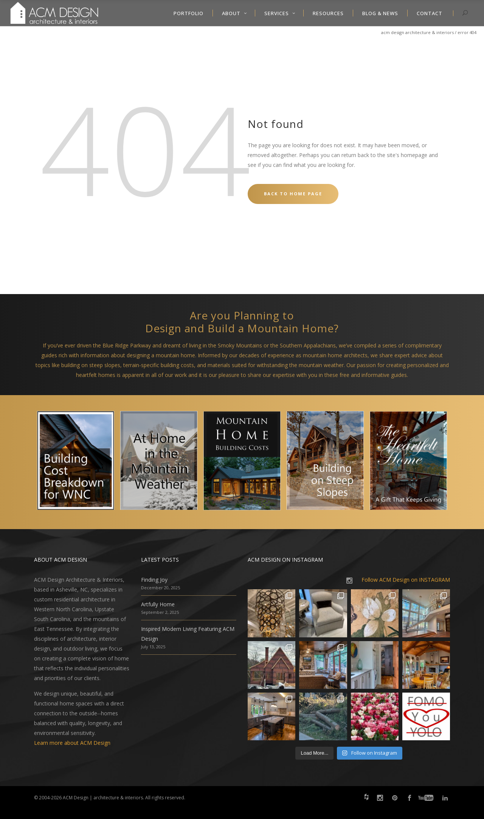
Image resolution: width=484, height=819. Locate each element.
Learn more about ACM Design (72, 742)
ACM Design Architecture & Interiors (417, 32)
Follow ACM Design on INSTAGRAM (405, 579)
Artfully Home (158, 604)
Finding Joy (154, 579)
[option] (75, 462)
